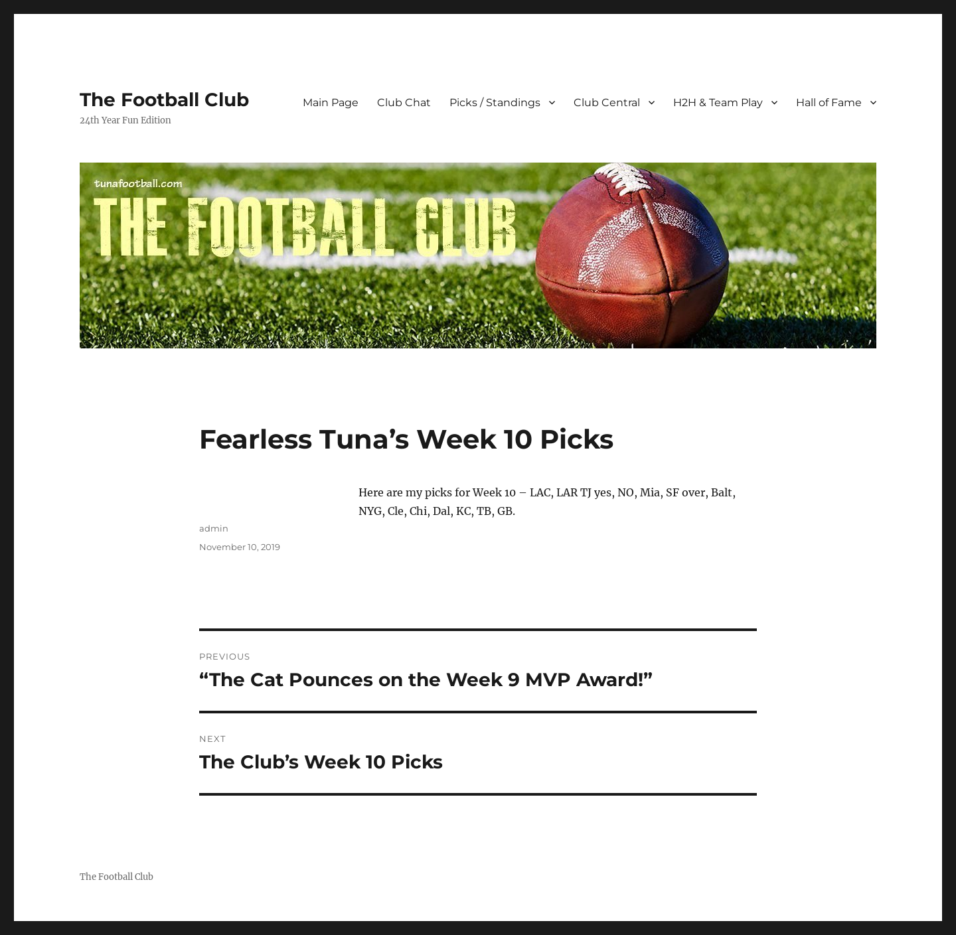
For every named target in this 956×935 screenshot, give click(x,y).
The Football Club (164, 99)
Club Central (607, 102)
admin (213, 528)
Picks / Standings (494, 102)
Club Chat (404, 102)
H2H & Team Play (718, 102)
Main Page (330, 102)
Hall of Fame (829, 102)
